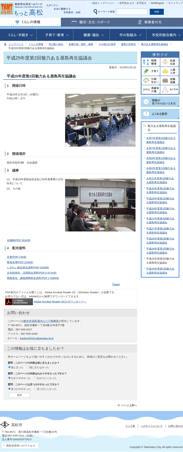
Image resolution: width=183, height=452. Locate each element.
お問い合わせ (175, 426)
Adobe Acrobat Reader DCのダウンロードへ (45, 301)
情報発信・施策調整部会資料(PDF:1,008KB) (33, 278)
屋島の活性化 (128, 44)
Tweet (116, 284)
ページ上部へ (129, 405)
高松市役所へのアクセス (20, 445)
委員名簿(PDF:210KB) (20, 262)
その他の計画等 (107, 44)
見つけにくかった (47, 389)
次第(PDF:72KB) (16, 256)
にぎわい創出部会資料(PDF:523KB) (28, 267)
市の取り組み (56, 44)
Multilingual (157, 3)
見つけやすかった (21, 389)
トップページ (15, 44)
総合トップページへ (104, 3)
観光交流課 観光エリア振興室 (41, 320)
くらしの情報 (36, 44)
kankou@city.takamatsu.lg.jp (36, 338)
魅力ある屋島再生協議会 (154, 44)
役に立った (17, 367)
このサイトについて (152, 426)
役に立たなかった (39, 367)
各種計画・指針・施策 (81, 44)
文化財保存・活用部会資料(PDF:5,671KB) (31, 272)
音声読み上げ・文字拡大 (132, 3)
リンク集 (130, 426)
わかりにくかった (47, 378)
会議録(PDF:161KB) (18, 240)
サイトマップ (175, 3)
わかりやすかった (21, 378)
